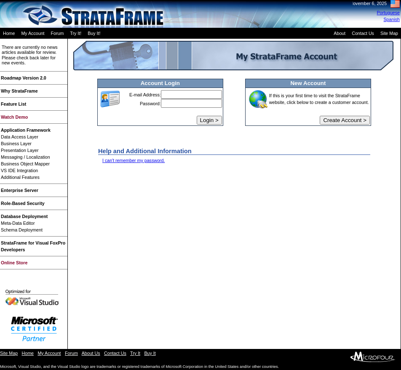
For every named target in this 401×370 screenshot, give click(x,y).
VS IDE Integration (19, 170)
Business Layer (16, 143)
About (339, 33)
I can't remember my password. (133, 160)
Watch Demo (14, 117)
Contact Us (363, 33)
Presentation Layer (19, 150)
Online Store (14, 262)
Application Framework (26, 130)
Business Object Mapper (25, 163)
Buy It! (94, 33)
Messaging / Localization (25, 157)
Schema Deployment (22, 229)
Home (9, 33)
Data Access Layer (19, 136)
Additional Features (20, 177)
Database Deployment (24, 216)
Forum (57, 33)
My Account (32, 33)
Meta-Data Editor (18, 223)
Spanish (392, 19)
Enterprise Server (19, 190)
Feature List (13, 103)
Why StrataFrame (19, 90)
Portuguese (388, 12)
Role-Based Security (23, 203)
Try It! (75, 33)
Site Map (389, 33)
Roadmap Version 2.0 (23, 77)
